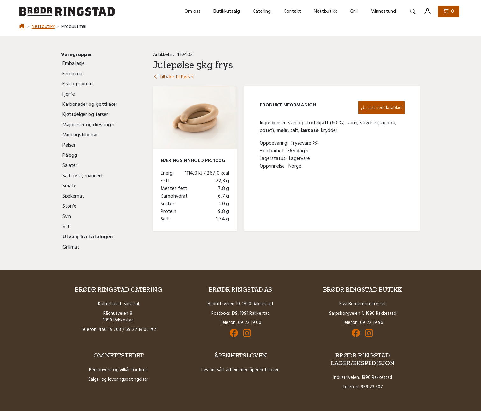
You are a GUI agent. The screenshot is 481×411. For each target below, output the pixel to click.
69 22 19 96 (371, 323)
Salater (69, 166)
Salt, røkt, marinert (82, 176)
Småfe (69, 186)
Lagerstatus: (274, 158)
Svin (66, 217)
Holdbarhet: (273, 151)
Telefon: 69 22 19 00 (240, 323)
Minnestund (383, 11)
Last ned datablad (381, 108)
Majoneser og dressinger (88, 125)
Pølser (68, 145)
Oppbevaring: (275, 143)
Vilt (66, 227)
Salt (166, 219)
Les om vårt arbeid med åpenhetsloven (240, 370)
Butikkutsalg (226, 11)
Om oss (192, 11)
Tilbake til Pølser (173, 77)
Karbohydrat (175, 196)
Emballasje (73, 64)
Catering (262, 11)
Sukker (169, 204)
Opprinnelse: (274, 166)
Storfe (69, 206)
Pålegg (69, 155)
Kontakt (292, 11)
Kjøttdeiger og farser (85, 115)
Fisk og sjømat (77, 84)
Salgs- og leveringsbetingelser (118, 379)
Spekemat (73, 196)
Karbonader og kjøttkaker (89, 104)
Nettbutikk (325, 11)
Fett (166, 181)
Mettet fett (175, 188)
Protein (170, 211)
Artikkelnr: (164, 55)
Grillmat (70, 247)
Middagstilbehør (80, 135)
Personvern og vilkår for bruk (118, 370)
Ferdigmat (73, 74)
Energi (168, 173)
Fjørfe (68, 94)
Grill (354, 11)
